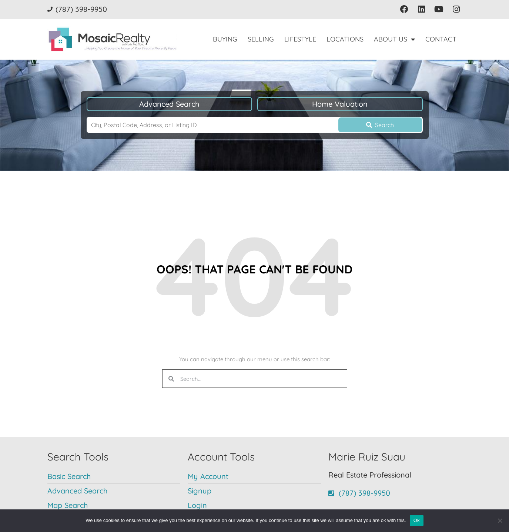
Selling (261, 39)
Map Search (67, 505)
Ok (416, 520)
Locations (345, 39)
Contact (440, 39)
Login (197, 505)
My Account (208, 476)
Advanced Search (169, 104)
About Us (394, 39)
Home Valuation (340, 104)
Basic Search (69, 476)
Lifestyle (300, 39)
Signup (199, 490)
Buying (225, 39)
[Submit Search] (380, 124)
